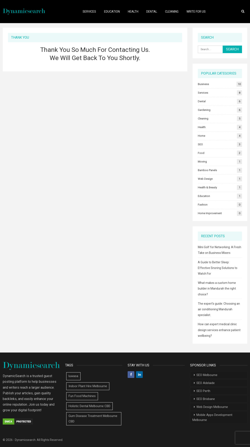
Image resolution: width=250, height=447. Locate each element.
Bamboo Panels (207, 170)
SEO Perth (203, 391)
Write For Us (196, 11)
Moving (202, 161)
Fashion (203, 204)
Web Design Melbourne (212, 407)
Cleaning (172, 11)
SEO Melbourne (206, 375)
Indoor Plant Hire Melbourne (88, 386)
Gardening (204, 109)
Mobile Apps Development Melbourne (212, 417)
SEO (200, 144)
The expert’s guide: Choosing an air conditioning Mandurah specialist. (219, 309)
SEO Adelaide (205, 383)
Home (201, 135)
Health (133, 11)
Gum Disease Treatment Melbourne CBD (93, 418)
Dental (151, 11)
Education (112, 11)
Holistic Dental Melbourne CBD (89, 406)
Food (201, 153)
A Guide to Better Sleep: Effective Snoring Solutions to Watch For (217, 268)
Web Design (205, 178)
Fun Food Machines (82, 396)
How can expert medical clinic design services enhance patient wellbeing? (219, 329)
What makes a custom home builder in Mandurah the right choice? (217, 288)
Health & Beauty (207, 187)
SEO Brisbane (205, 399)
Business (203, 84)
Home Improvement (210, 213)
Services (89, 11)
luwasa (73, 376)
